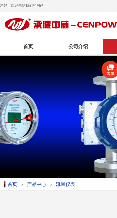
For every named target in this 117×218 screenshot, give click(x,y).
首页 (28, 46)
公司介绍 (78, 46)
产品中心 (36, 184)
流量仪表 (65, 184)
